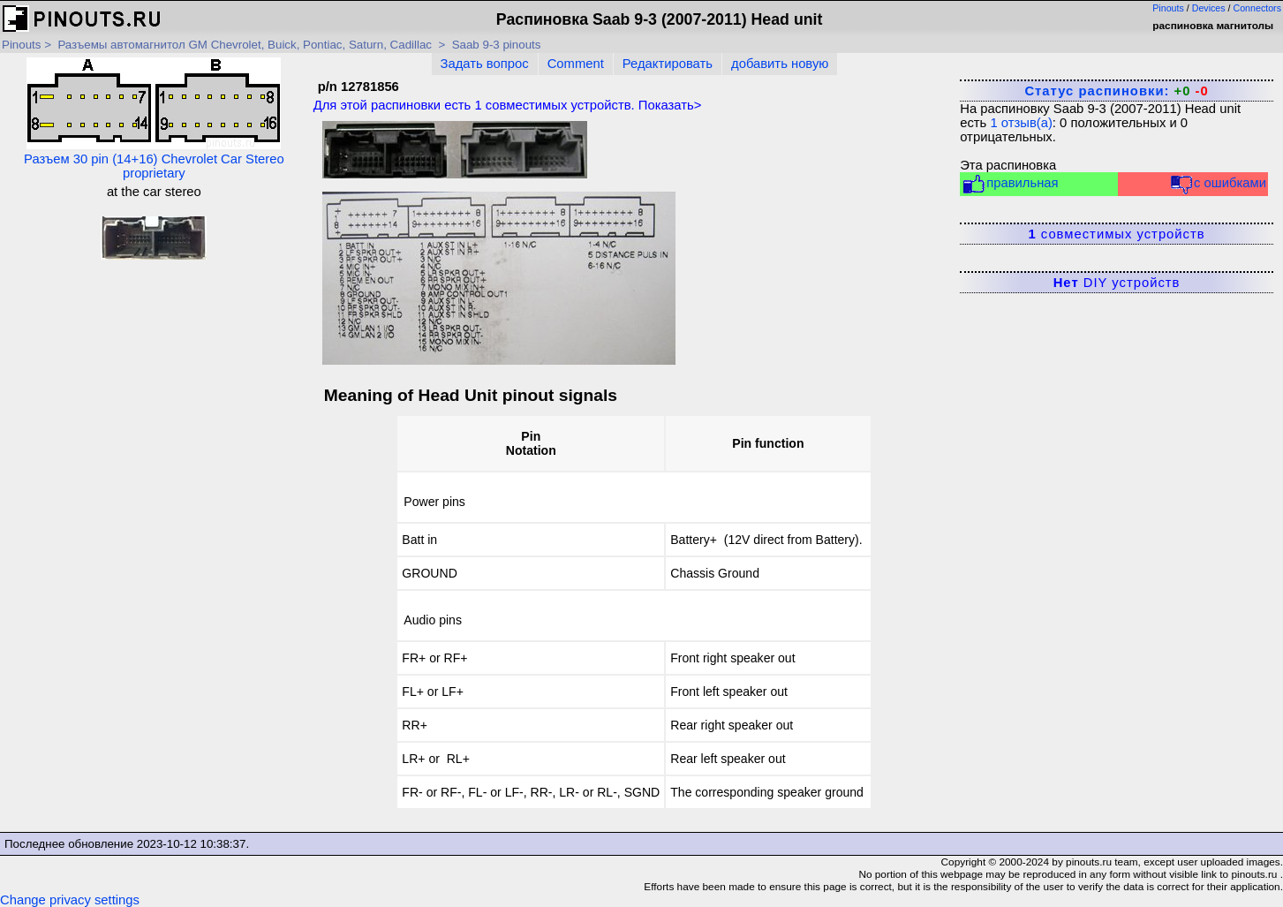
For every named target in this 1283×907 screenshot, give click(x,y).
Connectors (1258, 8)
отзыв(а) (1021, 123)
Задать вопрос (485, 64)
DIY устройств (1117, 283)
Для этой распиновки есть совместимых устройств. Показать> (507, 105)
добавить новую (779, 64)
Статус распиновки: (1116, 91)
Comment (575, 64)
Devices (1209, 8)
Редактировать (668, 64)
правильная (1010, 184)
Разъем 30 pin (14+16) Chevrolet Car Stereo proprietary (154, 118)
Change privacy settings (70, 900)
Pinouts (1168, 8)
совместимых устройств (1116, 234)
